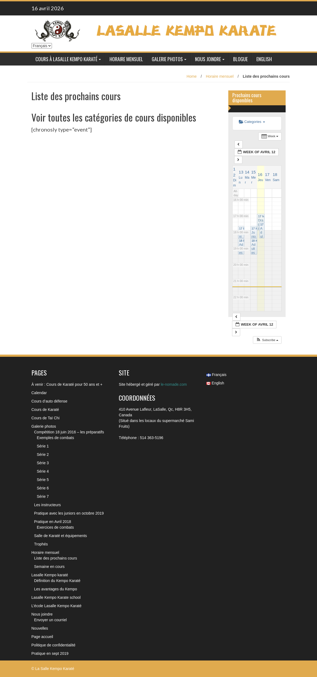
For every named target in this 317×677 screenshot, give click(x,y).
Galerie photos (167, 59)
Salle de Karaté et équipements (60, 536)
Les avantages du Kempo (55, 589)
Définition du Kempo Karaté (57, 580)
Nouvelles (39, 628)
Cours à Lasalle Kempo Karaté (66, 59)
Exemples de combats (55, 438)
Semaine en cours (49, 566)
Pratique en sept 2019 (49, 653)
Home (192, 76)
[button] (267, 340)
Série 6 (43, 488)
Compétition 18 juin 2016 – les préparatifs (69, 432)
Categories (252, 122)
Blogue (240, 59)
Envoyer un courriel (50, 620)
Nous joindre (208, 59)
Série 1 (43, 446)
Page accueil (42, 637)
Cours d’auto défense (49, 401)
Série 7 (43, 496)
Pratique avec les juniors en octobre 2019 (69, 513)
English (264, 59)
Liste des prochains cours (55, 558)
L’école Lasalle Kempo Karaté (56, 606)
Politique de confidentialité (53, 645)
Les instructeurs (47, 505)
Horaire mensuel (126, 59)
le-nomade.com (174, 384)
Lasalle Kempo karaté (49, 575)
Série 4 (43, 471)
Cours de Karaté (45, 409)
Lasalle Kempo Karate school (56, 597)
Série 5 (43, 480)
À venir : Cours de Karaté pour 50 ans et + (67, 384)
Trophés (41, 544)
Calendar (39, 393)
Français (216, 374)
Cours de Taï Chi (45, 418)
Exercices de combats (55, 527)
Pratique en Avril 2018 (52, 521)
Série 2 (43, 454)
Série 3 (43, 463)
